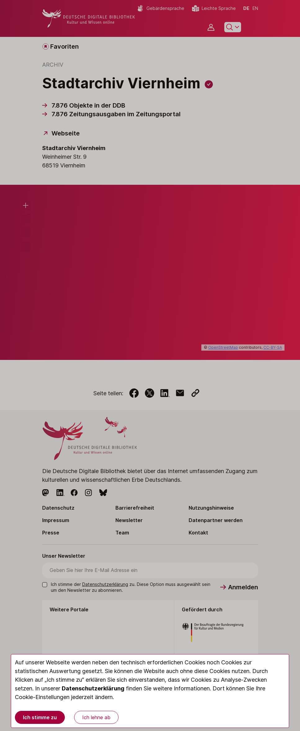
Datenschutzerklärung (93, 688)
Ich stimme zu (40, 717)
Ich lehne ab (96, 717)
